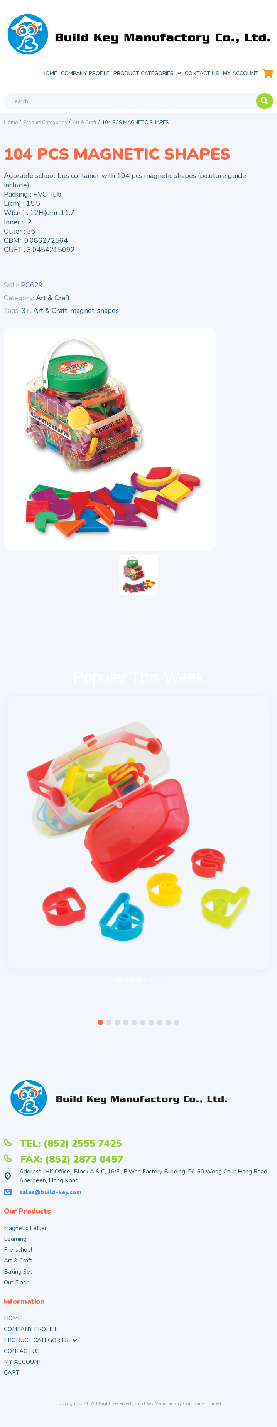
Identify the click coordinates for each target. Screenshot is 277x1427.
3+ (26, 310)
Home (11, 122)
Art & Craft (84, 122)
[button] (100, 1022)
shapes (108, 310)
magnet (82, 310)
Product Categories (45, 122)
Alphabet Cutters (140, 979)
